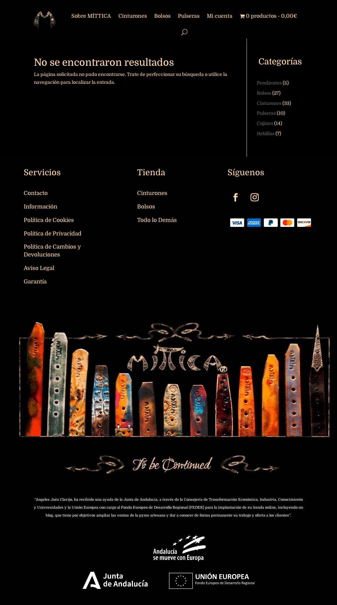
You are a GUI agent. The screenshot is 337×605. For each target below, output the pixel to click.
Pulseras (189, 16)
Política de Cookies (49, 220)
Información (40, 207)
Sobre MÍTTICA (91, 16)
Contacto (36, 193)
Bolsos (162, 16)
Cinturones (132, 16)
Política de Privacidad (53, 233)
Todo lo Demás (157, 220)
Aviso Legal (39, 268)
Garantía (35, 281)
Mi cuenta (219, 16)
